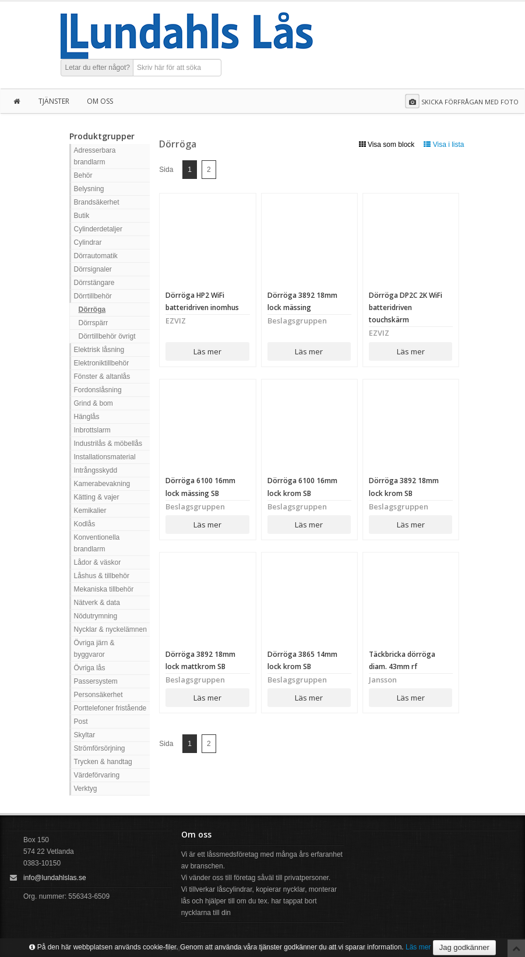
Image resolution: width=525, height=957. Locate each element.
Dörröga (92, 309)
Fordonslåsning (98, 390)
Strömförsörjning (99, 748)
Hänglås (87, 417)
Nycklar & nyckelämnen (110, 629)
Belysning (89, 189)
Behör (83, 175)
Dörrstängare (94, 283)
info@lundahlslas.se (54, 878)
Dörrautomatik (96, 256)
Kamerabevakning (102, 484)
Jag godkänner (464, 947)
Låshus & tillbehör (101, 576)
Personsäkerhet (98, 695)
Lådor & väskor (97, 562)
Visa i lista (444, 144)
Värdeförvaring (97, 775)
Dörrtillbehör (93, 296)
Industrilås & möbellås (108, 443)
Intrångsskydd (96, 470)
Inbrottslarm (92, 430)
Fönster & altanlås (102, 376)
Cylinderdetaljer (98, 229)
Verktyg (85, 788)
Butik (82, 216)
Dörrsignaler (93, 269)
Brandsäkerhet (96, 202)
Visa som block (387, 144)
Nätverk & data (97, 603)
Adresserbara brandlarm (95, 156)
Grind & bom (93, 403)
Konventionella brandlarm (97, 543)
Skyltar (85, 735)
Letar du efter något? (97, 68)
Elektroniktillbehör (101, 363)
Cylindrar (88, 242)
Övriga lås (89, 668)
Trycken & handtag (103, 762)
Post (81, 721)
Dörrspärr (93, 323)
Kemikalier (90, 510)
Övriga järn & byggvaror (94, 649)
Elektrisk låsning (99, 350)
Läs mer (207, 351)
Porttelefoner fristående (110, 708)
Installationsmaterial (105, 457)
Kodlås (85, 524)
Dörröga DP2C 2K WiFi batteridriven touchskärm (405, 307)
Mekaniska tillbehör (104, 589)
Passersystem (96, 681)
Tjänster (53, 101)
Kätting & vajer (96, 497)
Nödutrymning (96, 616)
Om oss (100, 101)
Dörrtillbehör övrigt (107, 336)
